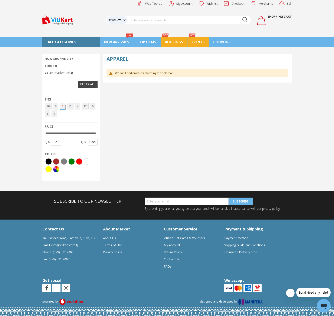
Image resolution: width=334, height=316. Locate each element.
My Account (184, 3)
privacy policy (270, 209)
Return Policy (173, 252)
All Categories (62, 42)
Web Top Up (153, 3)
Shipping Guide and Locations (244, 245)
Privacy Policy (112, 252)
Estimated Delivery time (240, 252)
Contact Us (171, 259)
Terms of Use (112, 245)
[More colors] (56, 169)
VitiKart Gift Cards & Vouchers (184, 238)
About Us (109, 238)
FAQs (167, 266)
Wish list (212, 3)
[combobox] (189, 20)
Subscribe (241, 201)
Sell (289, 3)
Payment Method (236, 238)
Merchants (265, 3)
